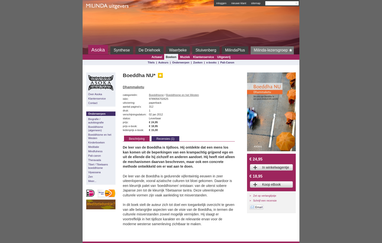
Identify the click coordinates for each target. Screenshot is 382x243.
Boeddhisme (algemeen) (95, 128)
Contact (92, 102)
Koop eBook (271, 184)
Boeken (171, 57)
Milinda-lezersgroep (274, 50)
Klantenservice (203, 57)
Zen (90, 176)
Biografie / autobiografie (96, 121)
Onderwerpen (181, 62)
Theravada (94, 160)
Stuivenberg (205, 50)
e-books (211, 62)
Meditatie (93, 146)
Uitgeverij (223, 57)
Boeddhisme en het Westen (99, 136)
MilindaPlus (235, 50)
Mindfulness (95, 151)
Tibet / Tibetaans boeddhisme (98, 166)
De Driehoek (149, 50)
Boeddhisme (156, 94)
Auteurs (163, 62)
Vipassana (94, 172)
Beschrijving (137, 139)
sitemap (255, 3)
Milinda (96, 17)
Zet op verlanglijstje (264, 196)
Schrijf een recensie (265, 200)
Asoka (98, 49)
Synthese (122, 50)
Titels (151, 62)
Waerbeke (178, 50)
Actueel (157, 57)
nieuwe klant (238, 3)
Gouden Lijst (160, 75)
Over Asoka (95, 94)
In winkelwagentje (275, 167)
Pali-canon (94, 155)
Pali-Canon (227, 62)
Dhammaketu (133, 87)
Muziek (185, 57)
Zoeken (198, 62)
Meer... (92, 181)
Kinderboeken (96, 142)
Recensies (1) (165, 139)
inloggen (221, 3)
